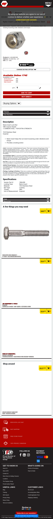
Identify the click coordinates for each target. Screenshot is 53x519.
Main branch (7, 82)
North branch (8, 79)
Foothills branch (8, 80)
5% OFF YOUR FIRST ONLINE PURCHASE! (26, 516)
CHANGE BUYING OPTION (26, 69)
